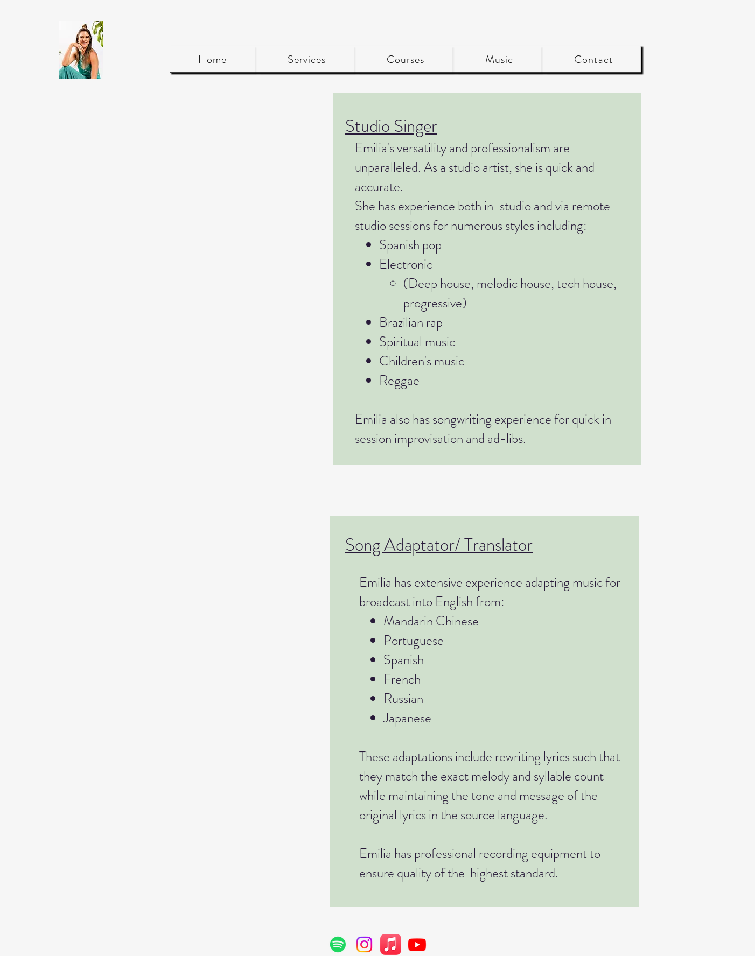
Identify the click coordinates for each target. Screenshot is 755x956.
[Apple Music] (390, 944)
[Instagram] (364, 944)
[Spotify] (337, 944)
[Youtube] (417, 944)
